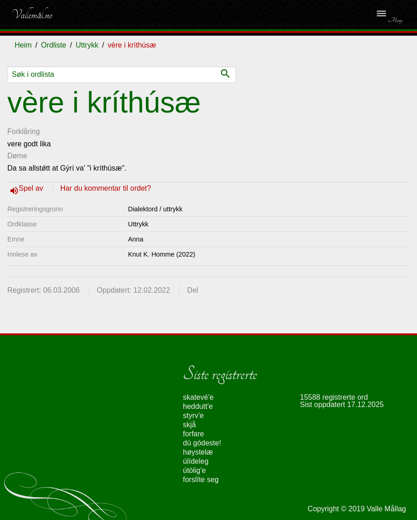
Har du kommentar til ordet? (105, 188)
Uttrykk (86, 45)
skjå (189, 425)
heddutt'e (198, 406)
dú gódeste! (202, 443)
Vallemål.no (31, 14)
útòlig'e (194, 470)
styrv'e (193, 415)
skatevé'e (198, 397)
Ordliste (53, 45)
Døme (17, 156)
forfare (193, 434)
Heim (23, 45)
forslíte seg (201, 479)
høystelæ (198, 452)
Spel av (32, 188)
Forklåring (23, 131)
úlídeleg (195, 461)
